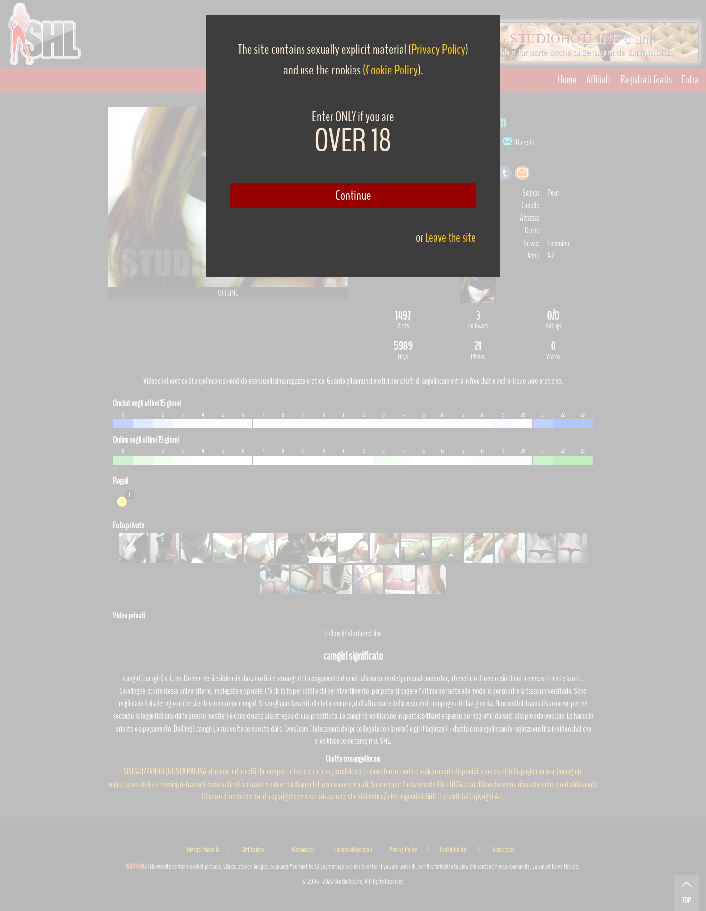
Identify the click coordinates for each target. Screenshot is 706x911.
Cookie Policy (392, 70)
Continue (353, 195)
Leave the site (450, 237)
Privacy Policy (438, 49)
